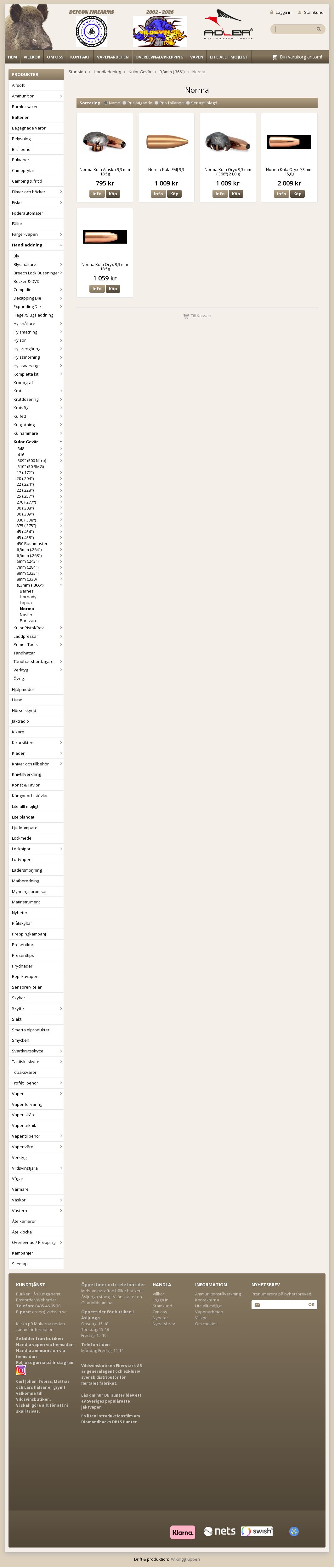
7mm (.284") (40, 567)
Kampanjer (22, 1253)
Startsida (77, 71)
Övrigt (19, 678)
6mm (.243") (40, 561)
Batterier (20, 117)
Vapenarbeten (113, 57)
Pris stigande (137, 103)
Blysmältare (39, 264)
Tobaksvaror (24, 1072)
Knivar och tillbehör (38, 764)
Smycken (20, 1040)
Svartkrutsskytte (38, 1051)
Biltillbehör (22, 149)
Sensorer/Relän (27, 987)
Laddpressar (39, 636)
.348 (40, 448)
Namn (112, 103)
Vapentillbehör (38, 1136)
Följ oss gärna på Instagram (45, 1362)
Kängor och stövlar (30, 795)
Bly (16, 256)
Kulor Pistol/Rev (39, 628)
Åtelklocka (22, 1232)
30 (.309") (40, 514)
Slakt (16, 1019)
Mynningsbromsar (29, 891)
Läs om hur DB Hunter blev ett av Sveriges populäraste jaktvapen (111, 1401)
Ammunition (38, 96)
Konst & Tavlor (26, 785)
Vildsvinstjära (38, 1168)
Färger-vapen (38, 234)
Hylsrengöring (39, 348)
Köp (113, 193)
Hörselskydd (24, 710)
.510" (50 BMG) (30, 466)
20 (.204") (40, 478)
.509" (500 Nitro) (40, 460)
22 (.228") (40, 490)
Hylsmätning (39, 332)
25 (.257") (40, 496)
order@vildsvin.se (49, 1312)
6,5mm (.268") (40, 555)
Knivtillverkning (26, 774)
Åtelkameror (24, 1221)
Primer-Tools (39, 644)
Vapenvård (38, 1147)
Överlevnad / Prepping (38, 1242)
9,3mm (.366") (40, 585)
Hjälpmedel (23, 689)
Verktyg (39, 670)
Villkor (32, 57)
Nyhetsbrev (164, 1324)
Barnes (27, 591)
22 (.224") (40, 484)
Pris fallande (169, 103)
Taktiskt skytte (38, 1061)
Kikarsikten (38, 742)
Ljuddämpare (24, 827)
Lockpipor (38, 849)
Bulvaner (20, 160)
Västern (38, 1210)
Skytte (38, 1008)
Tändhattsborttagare (39, 661)
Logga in (281, 12)
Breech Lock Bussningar (39, 273)
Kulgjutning (39, 425)
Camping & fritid (27, 181)
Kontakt (80, 57)
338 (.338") (40, 520)
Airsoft (18, 85)
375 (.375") (40, 525)
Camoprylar (23, 170)
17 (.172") (40, 472)
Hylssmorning (39, 357)
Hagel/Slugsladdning (33, 315)
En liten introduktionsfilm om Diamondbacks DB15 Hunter (110, 1419)
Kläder (38, 753)
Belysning (21, 138)
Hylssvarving (39, 365)
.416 (40, 454)
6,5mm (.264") (40, 549)
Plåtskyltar (22, 923)
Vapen (196, 57)
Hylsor (39, 340)
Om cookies (206, 1324)
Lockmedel (22, 838)
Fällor (17, 223)
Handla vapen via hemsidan (45, 1344)
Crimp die (39, 289)
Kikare (18, 732)
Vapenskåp (23, 1114)
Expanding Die (39, 306)
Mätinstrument (26, 902)
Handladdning (38, 245)
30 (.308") (40, 508)
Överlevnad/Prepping (159, 57)
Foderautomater (27, 213)
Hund (17, 700)
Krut (39, 391)
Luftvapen (21, 859)
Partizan (28, 620)
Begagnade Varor (29, 128)
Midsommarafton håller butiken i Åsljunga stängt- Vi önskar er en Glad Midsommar (112, 1296)
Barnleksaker (25, 106)
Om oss (55, 57)
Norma (27, 608)
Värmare (20, 1189)
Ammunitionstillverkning (218, 1294)
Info (97, 193)
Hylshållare (39, 323)
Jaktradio (20, 721)
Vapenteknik (24, 1125)
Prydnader (22, 966)
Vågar (17, 1178)
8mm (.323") (40, 573)
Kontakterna (207, 1300)
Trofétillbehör (38, 1083)
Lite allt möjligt (229, 57)
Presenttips (23, 955)
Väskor (38, 1200)
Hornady (28, 596)
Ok (311, 1304)
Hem (12, 57)
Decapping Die (39, 298)
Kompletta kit (39, 374)
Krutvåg (39, 408)
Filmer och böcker (38, 192)
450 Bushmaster (40, 543)
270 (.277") (40, 502)
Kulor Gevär (39, 441)
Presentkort (23, 944)
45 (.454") (40, 531)
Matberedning (25, 881)
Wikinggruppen (185, 1559)
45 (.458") (40, 537)
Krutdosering (39, 399)
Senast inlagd (201, 103)
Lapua (26, 602)
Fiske (38, 202)
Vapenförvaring (27, 1104)
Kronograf (23, 382)
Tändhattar (24, 653)
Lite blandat (23, 817)
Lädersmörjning (27, 870)
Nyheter (19, 912)
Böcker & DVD (27, 281)
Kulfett (39, 416)
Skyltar (18, 998)
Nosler (26, 614)
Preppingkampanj (29, 934)
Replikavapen (25, 976)
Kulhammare (39, 433)
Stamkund (311, 12)
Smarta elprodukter (30, 1030)
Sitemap (20, 1263)
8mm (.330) (40, 579)
